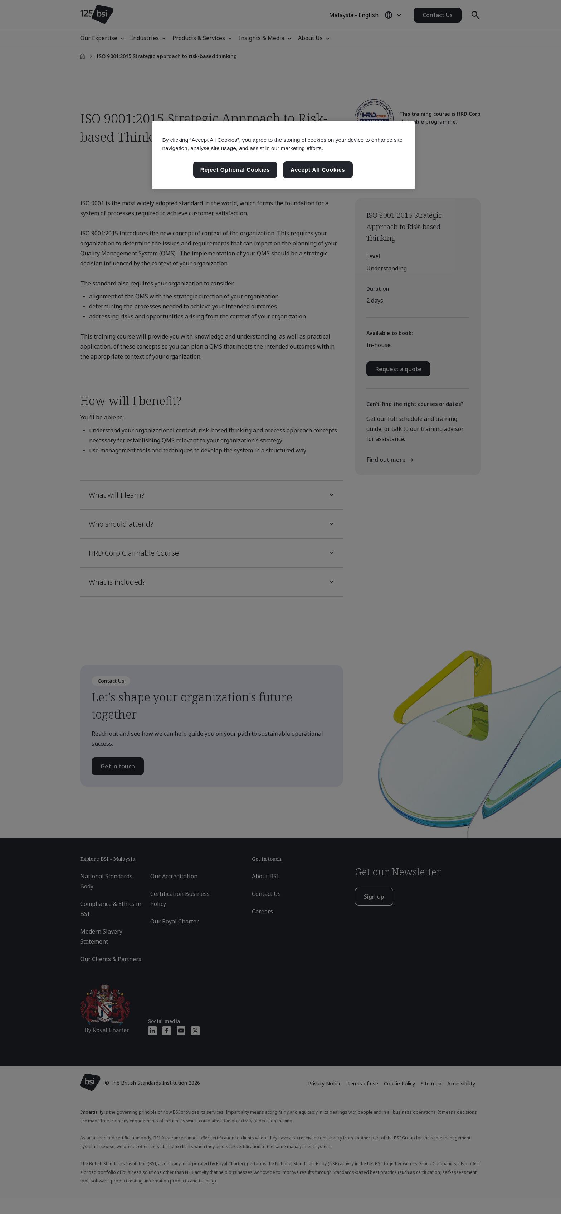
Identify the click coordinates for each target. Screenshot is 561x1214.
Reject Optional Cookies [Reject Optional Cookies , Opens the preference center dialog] (235, 170)
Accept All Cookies (318, 170)
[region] (283, 155)
